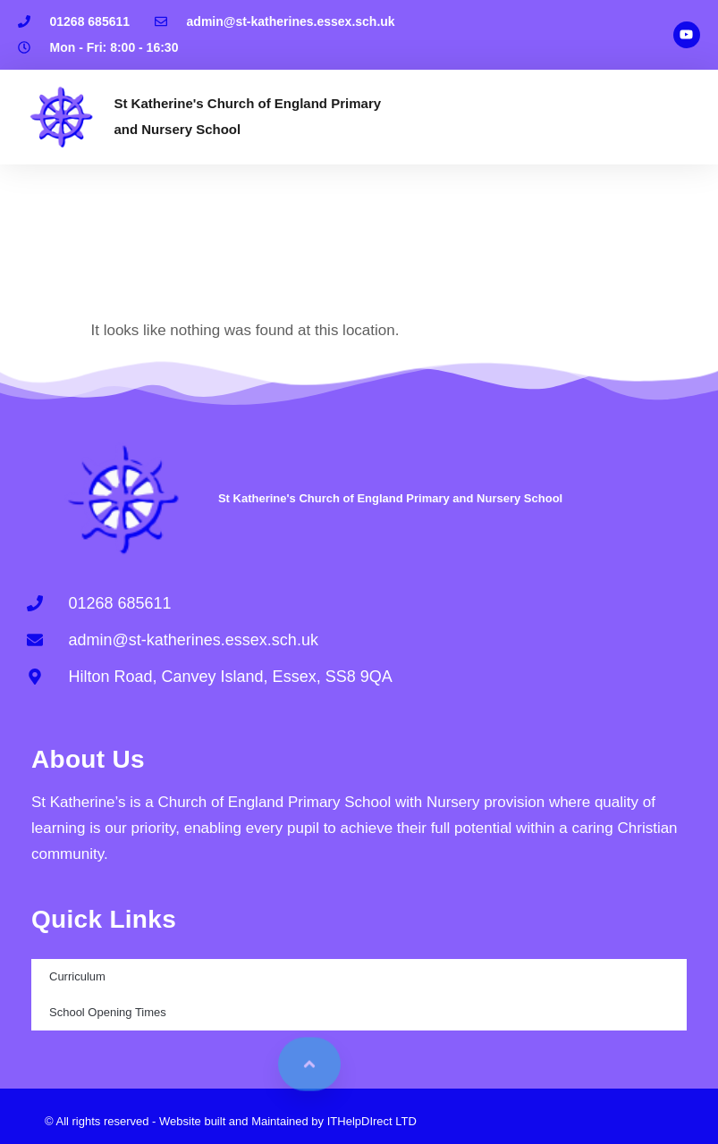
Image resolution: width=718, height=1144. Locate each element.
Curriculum (77, 976)
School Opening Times (107, 1012)
